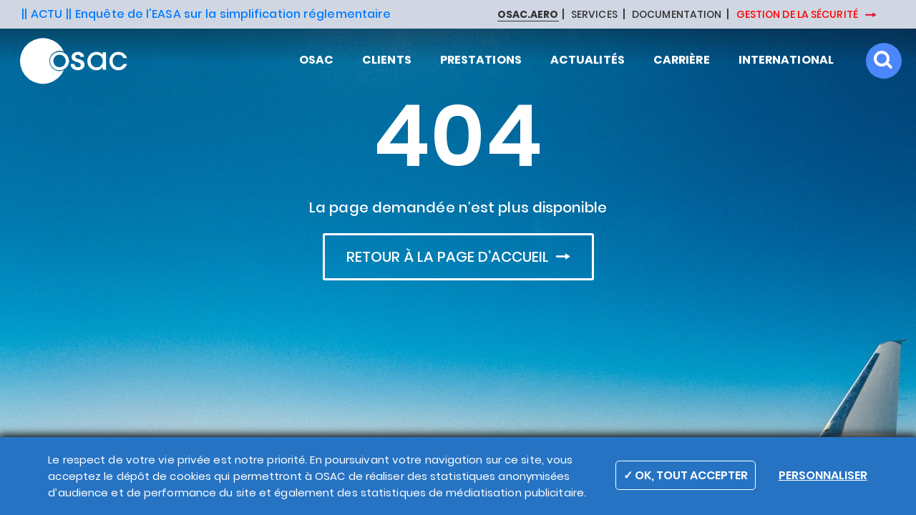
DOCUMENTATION (676, 15)
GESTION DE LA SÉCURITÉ (798, 14)
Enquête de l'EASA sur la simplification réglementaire (233, 14)
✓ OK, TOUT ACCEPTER (685, 475)
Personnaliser (823, 475)
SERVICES (594, 15)
